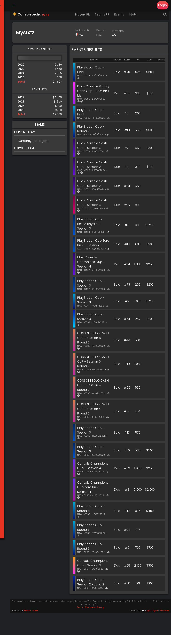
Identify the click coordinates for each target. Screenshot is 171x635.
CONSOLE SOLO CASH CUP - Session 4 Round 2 (94, 403)
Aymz (149, 632)
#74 (127, 338)
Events (121, 16)
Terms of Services (87, 629)
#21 (127, 154)
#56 (127, 429)
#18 (127, 135)
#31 (127, 173)
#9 (127, 569)
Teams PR (104, 16)
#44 (127, 359)
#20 (127, 74)
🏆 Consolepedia (32, 16)
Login (162, 5)
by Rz (47, 16)
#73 (127, 300)
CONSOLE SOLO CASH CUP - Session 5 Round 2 (94, 380)
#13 (127, 255)
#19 (127, 382)
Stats (135, 16)
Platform (119, 33)
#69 (127, 406)
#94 (127, 550)
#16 (127, 210)
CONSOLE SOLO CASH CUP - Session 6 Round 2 (94, 356)
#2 (127, 319)
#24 (127, 192)
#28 (127, 587)
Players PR (84, 16)
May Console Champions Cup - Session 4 (93, 276)
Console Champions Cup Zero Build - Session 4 (94, 507)
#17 (127, 451)
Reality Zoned (33, 632)
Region (102, 32)
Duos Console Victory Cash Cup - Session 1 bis (93, 92)
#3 (127, 232)
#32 (127, 488)
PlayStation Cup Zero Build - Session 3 (93, 253)
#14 (127, 95)
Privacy (101, 629)
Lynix (155, 632)
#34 (127, 279)
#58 (127, 605)
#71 (127, 116)
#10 (127, 531)
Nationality (83, 32)
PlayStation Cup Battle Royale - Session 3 (91, 229)
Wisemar (164, 632)
